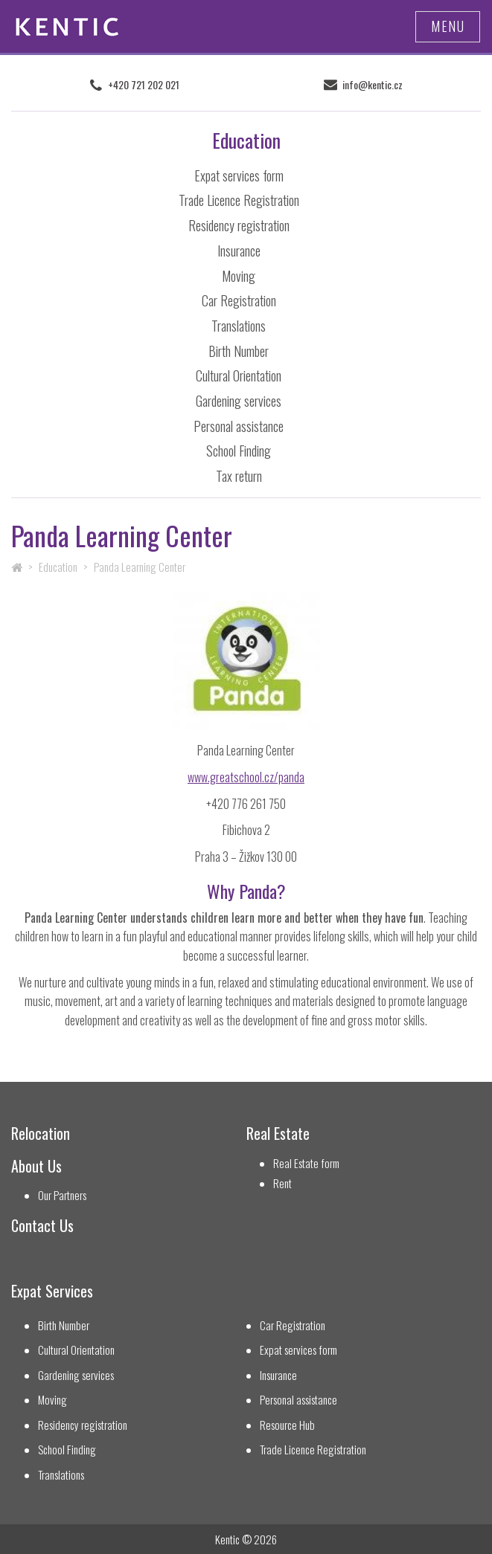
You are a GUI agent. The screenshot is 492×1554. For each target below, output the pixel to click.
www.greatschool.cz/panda (246, 777)
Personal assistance (239, 426)
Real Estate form (306, 1163)
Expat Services (52, 1291)
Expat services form (239, 175)
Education (58, 566)
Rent (282, 1183)
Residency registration (239, 225)
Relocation (40, 1133)
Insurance (239, 250)
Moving (238, 276)
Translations (238, 325)
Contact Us (42, 1226)
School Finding (238, 450)
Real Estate (278, 1133)
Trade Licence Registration (239, 200)
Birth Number (238, 351)
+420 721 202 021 (143, 84)
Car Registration (239, 300)
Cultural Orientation (238, 375)
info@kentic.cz (372, 84)
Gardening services (238, 400)
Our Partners (62, 1195)
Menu (447, 26)
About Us (36, 1166)
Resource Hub (287, 1425)
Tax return (239, 476)
